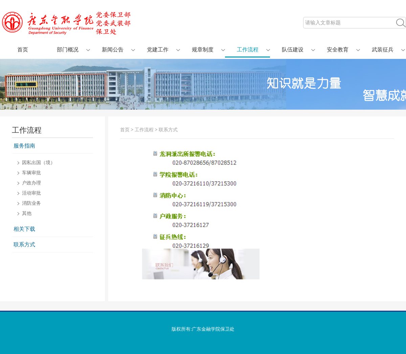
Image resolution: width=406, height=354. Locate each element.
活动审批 (31, 193)
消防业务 (31, 203)
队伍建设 (292, 49)
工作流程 (247, 49)
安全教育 (337, 49)
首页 (22, 49)
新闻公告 (112, 49)
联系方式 (24, 244)
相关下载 (24, 229)
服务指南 (24, 146)
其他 (26, 213)
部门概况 (67, 49)
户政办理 (31, 183)
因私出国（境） (38, 162)
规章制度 (202, 49)
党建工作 (157, 49)
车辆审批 (31, 173)
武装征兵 (382, 49)
